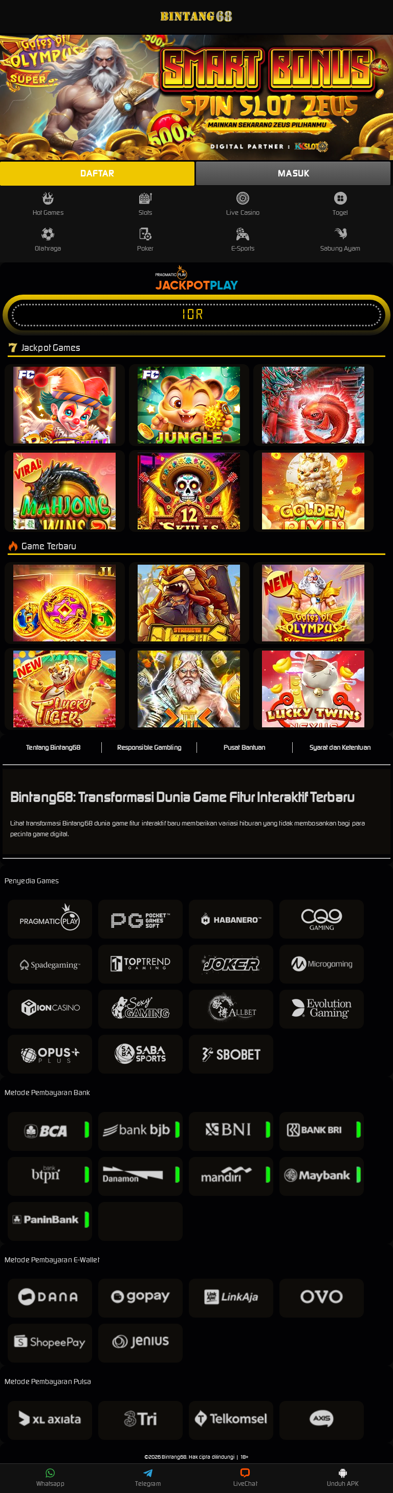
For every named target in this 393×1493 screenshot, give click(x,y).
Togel (340, 204)
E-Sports (243, 240)
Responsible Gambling (149, 747)
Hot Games (48, 204)
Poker (145, 240)
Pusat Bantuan (244, 747)
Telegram (148, 1477)
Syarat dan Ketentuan (340, 747)
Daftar (97, 173)
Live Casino (242, 204)
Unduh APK (343, 1477)
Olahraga (48, 240)
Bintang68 (174, 1457)
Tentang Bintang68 (53, 747)
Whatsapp (50, 1477)
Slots (145, 204)
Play (224, 286)
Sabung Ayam (340, 240)
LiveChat (245, 1477)
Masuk (293, 173)
